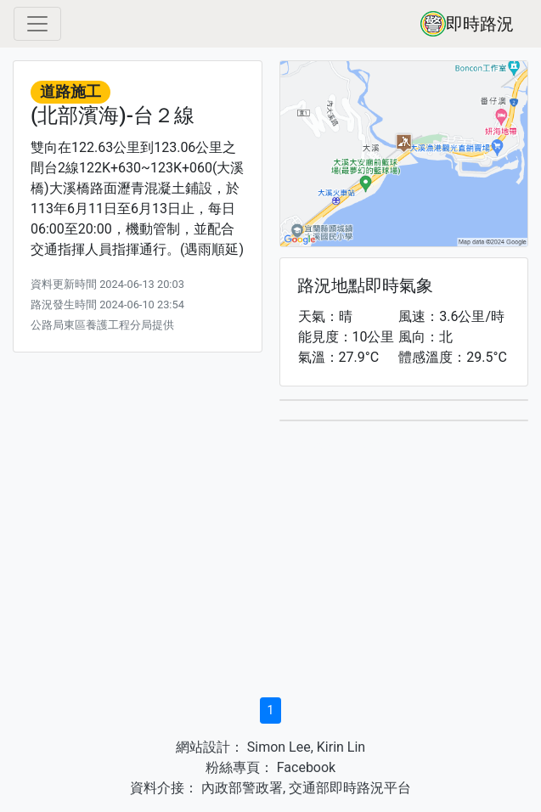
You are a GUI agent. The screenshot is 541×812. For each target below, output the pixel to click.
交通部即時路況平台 (350, 788)
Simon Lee (277, 747)
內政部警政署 (240, 788)
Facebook (304, 767)
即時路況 (467, 24)
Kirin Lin (341, 747)
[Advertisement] (270, 565)
